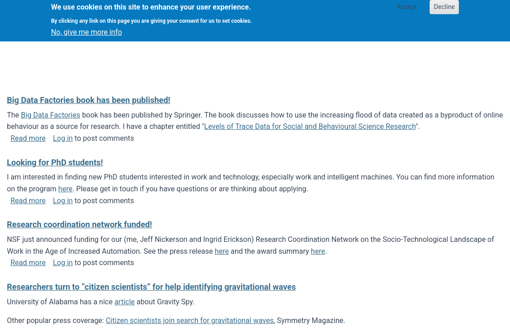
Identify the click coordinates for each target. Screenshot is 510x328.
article (125, 301)
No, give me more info (86, 28)
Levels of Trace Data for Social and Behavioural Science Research (309, 126)
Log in (63, 138)
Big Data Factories (50, 115)
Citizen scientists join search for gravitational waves (190, 320)
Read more (28, 138)
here (65, 188)
